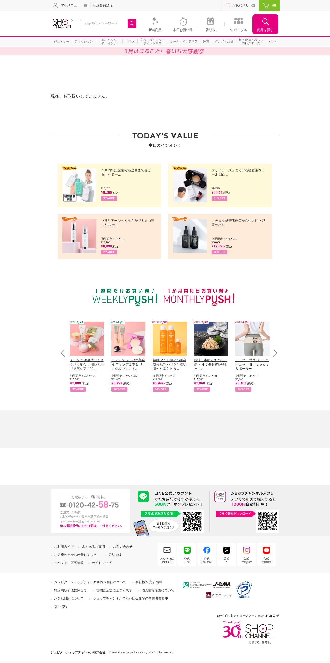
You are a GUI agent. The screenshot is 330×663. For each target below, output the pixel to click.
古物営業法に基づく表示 (114, 590)
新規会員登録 (103, 5)
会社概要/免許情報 (149, 582)
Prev (64, 353)
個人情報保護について (158, 590)
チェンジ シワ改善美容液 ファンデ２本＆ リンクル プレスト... (128, 364)
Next (274, 353)
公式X (226, 560)
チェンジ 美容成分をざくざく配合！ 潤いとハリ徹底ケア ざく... (87, 364)
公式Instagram (246, 560)
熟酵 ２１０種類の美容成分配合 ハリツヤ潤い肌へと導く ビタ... (169, 364)
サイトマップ (101, 563)
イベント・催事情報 (69, 563)
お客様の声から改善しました (75, 555)
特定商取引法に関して (70, 590)
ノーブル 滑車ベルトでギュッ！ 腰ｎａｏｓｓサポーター (252, 364)
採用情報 (60, 606)
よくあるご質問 (93, 546)
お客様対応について (69, 598)
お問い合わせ (123, 546)
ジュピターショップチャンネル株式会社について (90, 582)
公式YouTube (266, 560)
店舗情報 (114, 555)
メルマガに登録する (167, 560)
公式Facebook (206, 560)
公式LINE (187, 560)
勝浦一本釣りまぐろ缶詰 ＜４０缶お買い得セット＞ (211, 364)
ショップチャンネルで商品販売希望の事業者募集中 (130, 598)
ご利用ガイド (64, 546)
